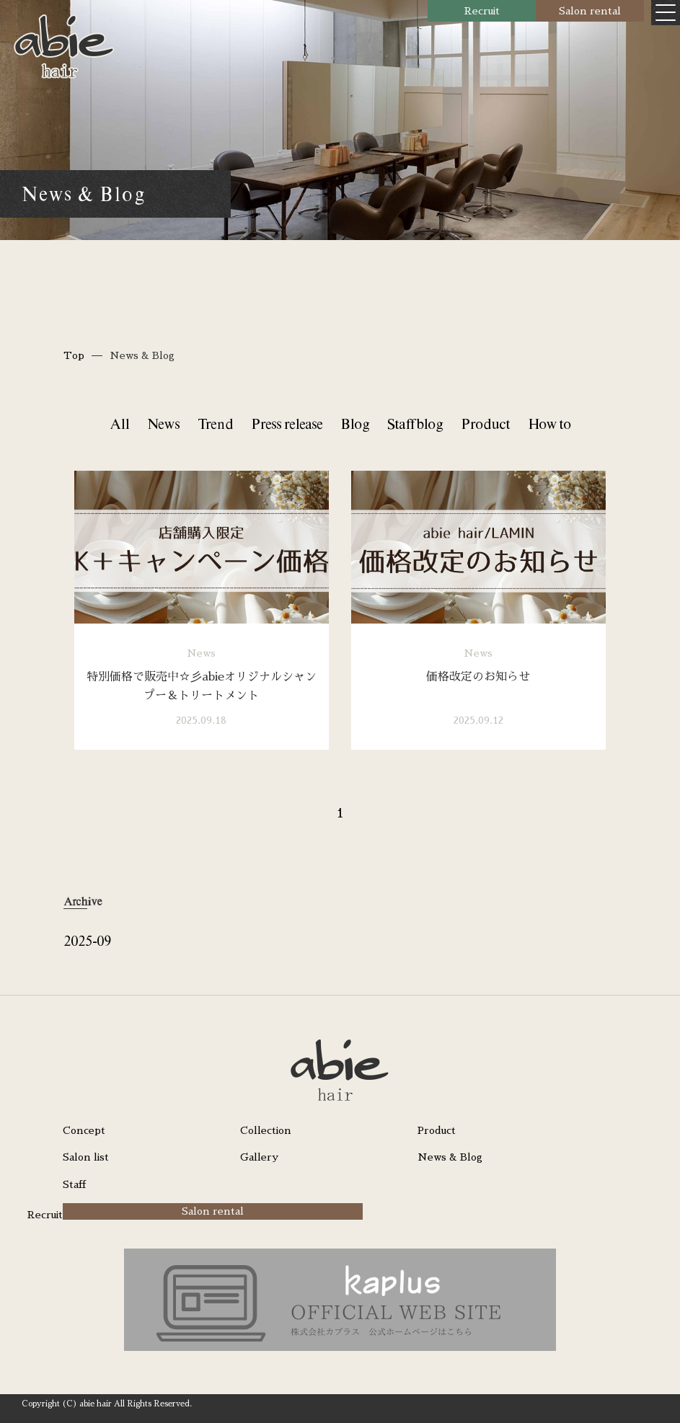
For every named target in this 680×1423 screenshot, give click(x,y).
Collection (265, 1130)
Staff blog (415, 424)
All (119, 424)
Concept (84, 1130)
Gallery (259, 1157)
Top (73, 355)
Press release (286, 424)
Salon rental (590, 11)
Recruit (482, 11)
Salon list (86, 1157)
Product (485, 424)
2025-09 (87, 940)
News (163, 424)
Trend (215, 424)
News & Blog (450, 1157)
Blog (354, 424)
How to (549, 424)
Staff (74, 1184)
